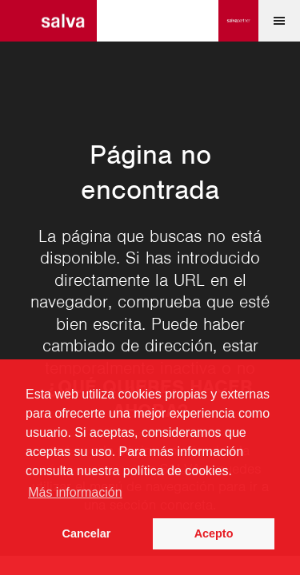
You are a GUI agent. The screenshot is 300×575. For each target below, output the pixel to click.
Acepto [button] (214, 533)
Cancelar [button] (86, 533)
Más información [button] (75, 492)
